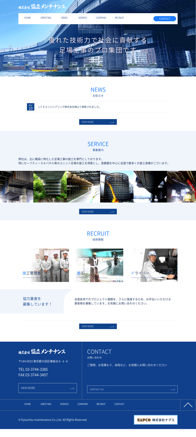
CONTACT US (132, 400)
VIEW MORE (98, 125)
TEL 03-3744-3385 (33, 381)
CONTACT (164, 18)
